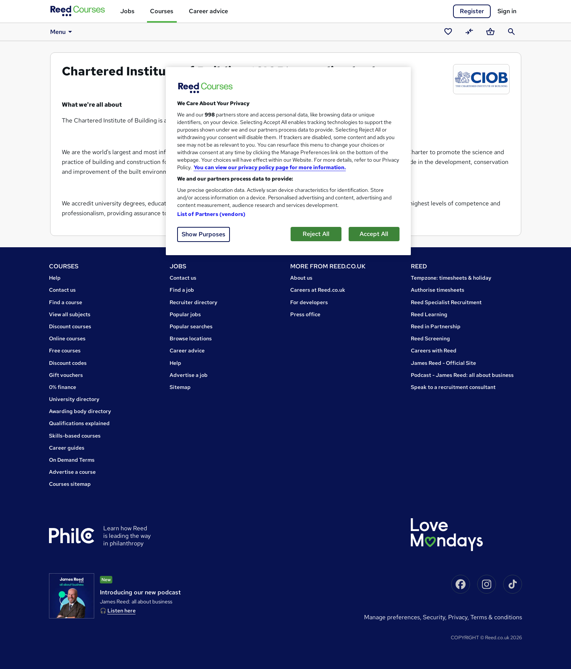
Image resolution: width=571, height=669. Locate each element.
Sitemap (180, 387)
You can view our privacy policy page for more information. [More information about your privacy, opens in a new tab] (270, 167)
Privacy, (459, 617)
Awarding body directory (80, 411)
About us (301, 277)
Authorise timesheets (437, 289)
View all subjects (69, 314)
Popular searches (191, 326)
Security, (435, 617)
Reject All (316, 234)
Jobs (127, 11)
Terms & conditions (496, 617)
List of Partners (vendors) (211, 214)
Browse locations (191, 338)
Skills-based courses (75, 435)
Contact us (62, 289)
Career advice (208, 11)
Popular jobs (185, 314)
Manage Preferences (392, 617)
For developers (309, 302)
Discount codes (68, 363)
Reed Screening (430, 338)
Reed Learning (429, 314)
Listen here (121, 610)
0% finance (62, 387)
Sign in (507, 11)
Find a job (182, 289)
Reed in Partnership (436, 326)
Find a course (65, 302)
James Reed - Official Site (443, 363)
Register (472, 11)
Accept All (374, 234)
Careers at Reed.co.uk (317, 289)
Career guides (66, 447)
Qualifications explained (79, 423)
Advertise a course (72, 471)
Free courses (65, 350)
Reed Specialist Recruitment (446, 302)
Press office (305, 314)
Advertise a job (189, 375)
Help (55, 277)
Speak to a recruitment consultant (453, 387)
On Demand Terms (72, 459)
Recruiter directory (193, 302)
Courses (161, 11)
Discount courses (70, 326)
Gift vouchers (66, 375)
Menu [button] (62, 31)
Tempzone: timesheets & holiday (451, 277)
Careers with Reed (433, 350)
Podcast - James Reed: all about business (462, 375)
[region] (288, 161)
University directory (74, 399)
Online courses (67, 338)
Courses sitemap (70, 484)
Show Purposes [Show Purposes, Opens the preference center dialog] (203, 234)
